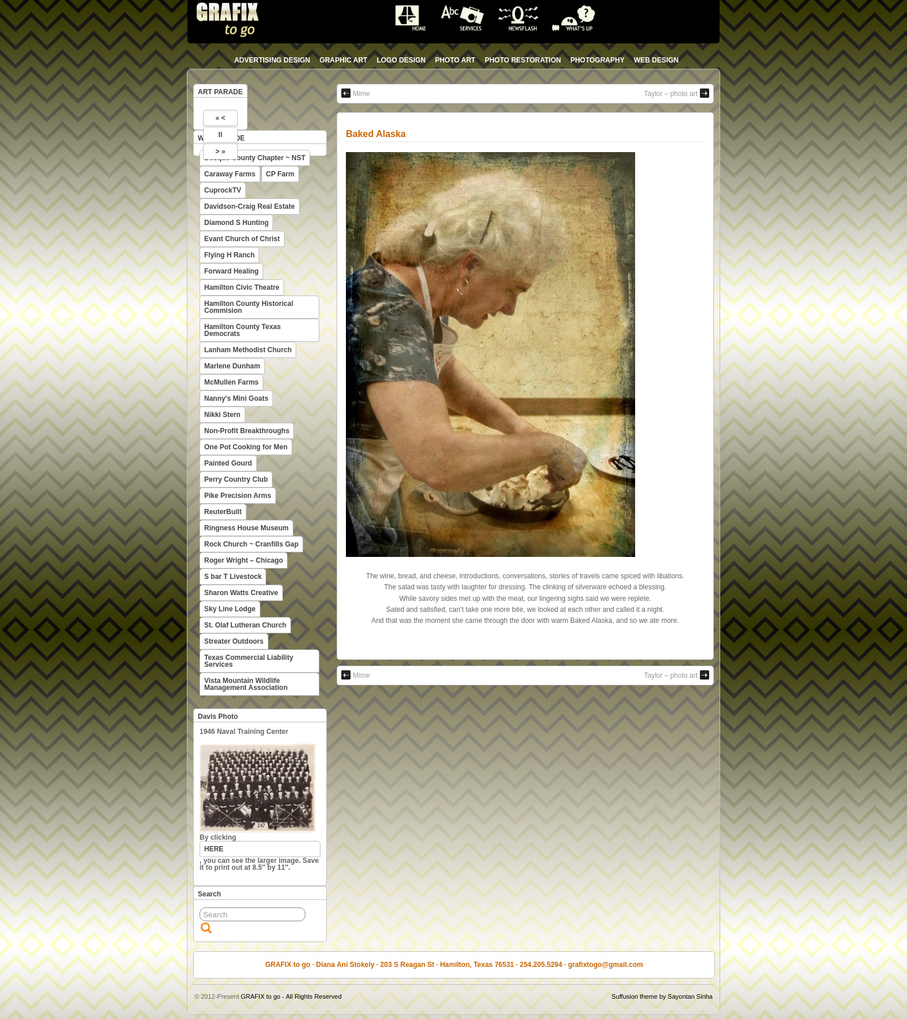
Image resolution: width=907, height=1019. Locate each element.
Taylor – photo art (676, 93)
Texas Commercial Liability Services (248, 661)
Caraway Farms (230, 174)
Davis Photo (218, 716)
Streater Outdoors (234, 641)
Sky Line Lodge (230, 609)
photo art (455, 60)
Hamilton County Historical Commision (248, 307)
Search (209, 894)
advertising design (272, 60)
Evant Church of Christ (242, 239)
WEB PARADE (221, 138)
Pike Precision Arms (237, 496)
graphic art (343, 60)
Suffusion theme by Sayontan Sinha (662, 996)
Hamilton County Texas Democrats (242, 330)
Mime (355, 93)
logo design (401, 60)
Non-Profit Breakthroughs (246, 431)
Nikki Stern (222, 415)
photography (597, 60)
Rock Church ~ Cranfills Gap (251, 544)
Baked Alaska (375, 134)
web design (656, 60)
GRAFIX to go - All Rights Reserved (291, 996)
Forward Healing (231, 271)
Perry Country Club (236, 479)
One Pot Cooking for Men (245, 447)
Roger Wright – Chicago (243, 560)
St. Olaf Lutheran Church (245, 625)
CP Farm (280, 174)
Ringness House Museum (246, 528)
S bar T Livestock (232, 577)
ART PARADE (220, 92)
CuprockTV (222, 190)
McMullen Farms (231, 382)
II (221, 135)
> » (220, 151)
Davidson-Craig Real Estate (249, 206)
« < (220, 118)
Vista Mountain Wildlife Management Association (245, 684)
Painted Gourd (228, 463)
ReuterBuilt (223, 512)
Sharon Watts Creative (241, 593)
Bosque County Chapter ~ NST (254, 158)
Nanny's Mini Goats (236, 398)
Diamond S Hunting (236, 223)
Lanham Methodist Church (248, 350)
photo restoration (523, 60)
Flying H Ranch (229, 255)
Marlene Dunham (232, 366)
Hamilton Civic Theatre (241, 287)
